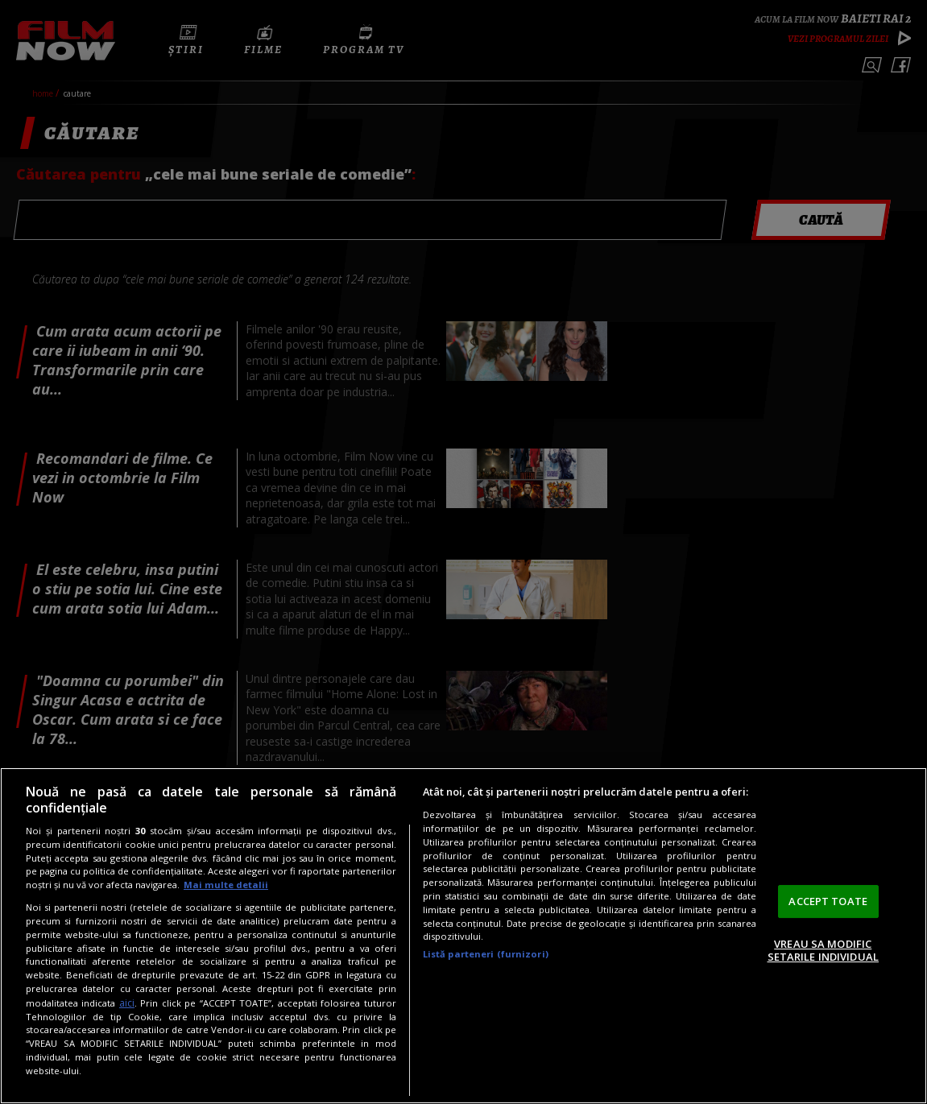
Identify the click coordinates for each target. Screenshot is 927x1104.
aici (126, 1003)
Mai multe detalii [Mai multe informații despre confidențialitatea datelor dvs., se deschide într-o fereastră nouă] (226, 885)
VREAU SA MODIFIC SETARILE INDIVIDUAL (823, 950)
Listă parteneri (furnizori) (485, 954)
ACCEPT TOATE (827, 901)
